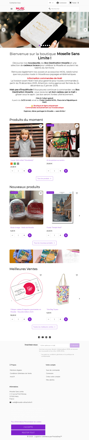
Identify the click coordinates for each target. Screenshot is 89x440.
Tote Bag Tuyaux (52, 309)
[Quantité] (18, 171)
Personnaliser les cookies (32, 422)
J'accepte (28, 427)
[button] (61, 3)
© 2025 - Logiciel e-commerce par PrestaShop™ (44, 436)
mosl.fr (12, 377)
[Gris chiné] (18, 163)
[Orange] (11, 163)
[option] (44, 30)
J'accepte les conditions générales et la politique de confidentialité (57, 355)
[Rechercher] (63, 9)
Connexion (49, 373)
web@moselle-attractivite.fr (22, 402)
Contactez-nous (15, 3)
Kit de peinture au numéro (55, 160)
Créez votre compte (53, 377)
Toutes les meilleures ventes (44, 327)
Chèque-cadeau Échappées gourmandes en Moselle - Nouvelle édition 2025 (26, 310)
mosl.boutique (58, 108)
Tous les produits (44, 178)
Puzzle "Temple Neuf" (54, 227)
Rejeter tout (28, 432)
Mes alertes (50, 380)
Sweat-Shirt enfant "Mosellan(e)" (22, 160)
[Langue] (51, 3)
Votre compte (50, 365)
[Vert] (15, 163)
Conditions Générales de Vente (21, 373)
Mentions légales (16, 370)
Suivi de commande (53, 370)
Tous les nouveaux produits (44, 243)
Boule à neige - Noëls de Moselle (22, 227)
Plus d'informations (17, 422)
